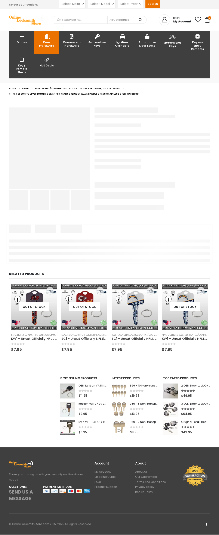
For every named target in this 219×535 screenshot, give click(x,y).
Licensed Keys (25, 335)
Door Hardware (46, 40)
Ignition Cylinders (122, 40)
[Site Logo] (27, 20)
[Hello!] (175, 19)
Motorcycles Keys (172, 40)
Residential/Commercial (48, 335)
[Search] (140, 20)
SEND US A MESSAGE (21, 496)
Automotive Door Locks (147, 40)
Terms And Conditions (150, 483)
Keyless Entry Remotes (197, 42)
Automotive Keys (97, 40)
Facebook (206, 524)
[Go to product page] (34, 307)
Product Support (106, 488)
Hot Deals (47, 62)
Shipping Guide (105, 478)
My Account (103, 472)
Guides (21, 38)
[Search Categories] (121, 20)
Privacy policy (144, 488)
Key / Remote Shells (21, 65)
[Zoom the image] (21, 464)
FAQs (98, 483)
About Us (141, 472)
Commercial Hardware (72, 40)
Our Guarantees (146, 478)
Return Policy (144, 494)
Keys (13, 335)
